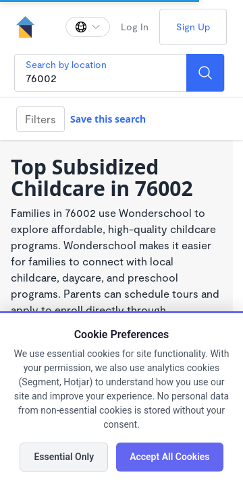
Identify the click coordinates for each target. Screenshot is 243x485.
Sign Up (193, 26)
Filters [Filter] (40, 118)
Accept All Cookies (169, 456)
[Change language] (87, 27)
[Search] (205, 73)
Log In (134, 26)
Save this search (108, 118)
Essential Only (64, 456)
